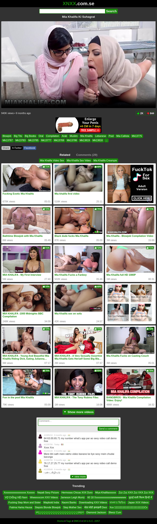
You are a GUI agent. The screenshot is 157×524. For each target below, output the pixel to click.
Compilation (52, 136)
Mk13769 (59, 140)
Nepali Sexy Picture (48, 492)
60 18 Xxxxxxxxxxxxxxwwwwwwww (106, 497)
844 (150, 113)
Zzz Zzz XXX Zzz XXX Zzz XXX (136, 492)
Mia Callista (122, 136)
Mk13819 (85, 140)
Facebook (29, 148)
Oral (41, 136)
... (106, 140)
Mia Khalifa (86, 136)
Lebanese (100, 136)
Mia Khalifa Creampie (105, 160)
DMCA (77, 521)
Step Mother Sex (72, 507)
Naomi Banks (69, 502)
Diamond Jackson (96, 512)
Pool (111, 136)
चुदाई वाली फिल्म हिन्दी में (140, 497)
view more (78, 476)
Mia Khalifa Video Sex (52, 160)
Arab (64, 136)
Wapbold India (51, 502)
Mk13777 (46, 140)
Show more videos (78, 412)
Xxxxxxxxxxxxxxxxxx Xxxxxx (19, 492)
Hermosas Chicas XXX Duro (76, 492)
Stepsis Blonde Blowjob (47, 507)
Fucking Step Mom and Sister (24, 502)
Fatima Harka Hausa (21, 507)
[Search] (72, 11)
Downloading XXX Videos (93, 502)
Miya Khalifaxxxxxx (105, 492)
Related (65, 154)
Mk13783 (20, 140)
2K (140, 113)
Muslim (74, 136)
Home (60, 521)
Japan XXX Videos (138, 502)
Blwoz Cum (115, 512)
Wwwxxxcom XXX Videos (44, 497)
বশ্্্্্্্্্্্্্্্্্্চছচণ (60, 512)
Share (6, 148)
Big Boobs (30, 136)
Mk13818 (98, 140)
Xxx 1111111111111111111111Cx (128, 507)
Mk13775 (137, 136)
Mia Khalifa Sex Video (79, 160)
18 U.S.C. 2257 (91, 521)
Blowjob (7, 136)
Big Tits (18, 136)
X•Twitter (17, 148)
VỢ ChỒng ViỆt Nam (16, 497)
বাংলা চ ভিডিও (117, 502)
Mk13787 (8, 140)
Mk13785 (33, 140)
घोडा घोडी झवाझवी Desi (95, 507)
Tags (69, 521)
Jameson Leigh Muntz (73, 497)
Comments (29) (87, 154)
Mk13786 (72, 140)
